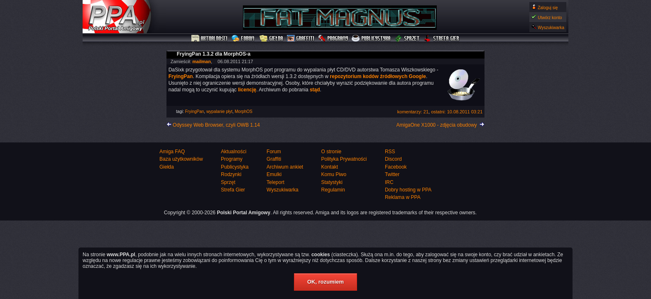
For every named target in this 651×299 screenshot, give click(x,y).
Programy (333, 38)
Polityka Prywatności (344, 159)
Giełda (271, 38)
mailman (201, 61)
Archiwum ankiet (285, 167)
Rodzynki (231, 174)
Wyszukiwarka (551, 27)
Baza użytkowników (181, 159)
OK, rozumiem (325, 282)
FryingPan (194, 111)
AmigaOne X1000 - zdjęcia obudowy (436, 125)
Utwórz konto (550, 17)
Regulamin (333, 190)
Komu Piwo (333, 174)
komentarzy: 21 (412, 111)
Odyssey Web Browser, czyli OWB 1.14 (216, 125)
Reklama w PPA (403, 197)
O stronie (331, 151)
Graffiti (301, 38)
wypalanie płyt (219, 111)
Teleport (275, 182)
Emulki (274, 174)
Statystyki (331, 182)
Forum (243, 38)
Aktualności (209, 38)
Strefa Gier (442, 38)
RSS (390, 151)
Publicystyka (371, 38)
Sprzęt (407, 38)
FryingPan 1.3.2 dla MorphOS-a (213, 54)
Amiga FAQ (172, 151)
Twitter (392, 174)
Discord (393, 159)
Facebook (396, 167)
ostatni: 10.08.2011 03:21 (456, 111)
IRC (389, 182)
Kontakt (329, 167)
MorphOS (243, 111)
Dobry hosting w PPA (408, 190)
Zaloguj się (548, 7)
